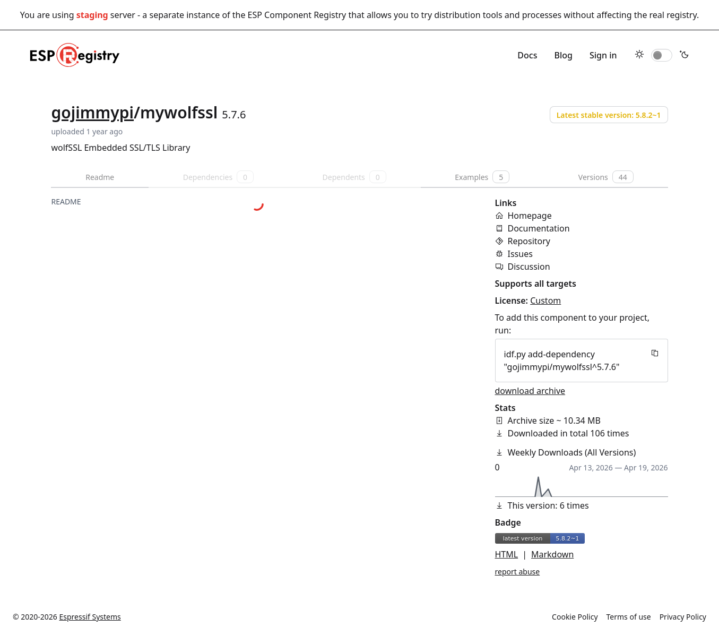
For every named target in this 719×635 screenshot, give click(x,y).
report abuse (517, 572)
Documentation (539, 228)
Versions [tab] (606, 176)
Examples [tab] (482, 176)
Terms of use (629, 617)
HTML (506, 554)
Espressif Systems (90, 617)
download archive (530, 391)
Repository (529, 241)
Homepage (530, 215)
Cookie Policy (574, 617)
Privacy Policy (683, 617)
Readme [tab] (99, 177)
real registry (673, 15)
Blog (563, 55)
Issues (520, 254)
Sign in (603, 55)
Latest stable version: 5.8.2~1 (609, 115)
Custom (545, 300)
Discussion (529, 266)
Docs (527, 55)
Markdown (552, 554)
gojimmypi (92, 112)
